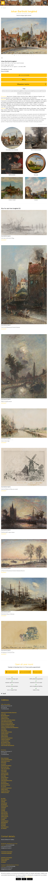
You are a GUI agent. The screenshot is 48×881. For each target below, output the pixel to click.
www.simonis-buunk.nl (6, 846)
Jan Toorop (3, 786)
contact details (37, 672)
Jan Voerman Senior (5, 785)
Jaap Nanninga (4, 822)
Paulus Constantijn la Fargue (7, 726)
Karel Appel (3, 800)
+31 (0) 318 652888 (24, 75)
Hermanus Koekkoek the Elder (8, 724)
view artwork (3, 239)
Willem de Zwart (5, 792)
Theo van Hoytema (5, 768)
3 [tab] (18, 55)
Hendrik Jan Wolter (5, 791)
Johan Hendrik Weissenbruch (7, 745)
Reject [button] (24, 879)
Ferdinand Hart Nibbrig (6, 765)
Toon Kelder (4, 771)
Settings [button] (18, 879)
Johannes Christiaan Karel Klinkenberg (9, 727)
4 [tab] (21, 55)
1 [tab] (14, 55)
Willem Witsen (4, 789)
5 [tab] (23, 55)
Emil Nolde (3, 824)
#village (28, 93)
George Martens (4, 777)
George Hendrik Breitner (6, 759)
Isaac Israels (4, 770)
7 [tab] (27, 55)
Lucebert (3, 819)
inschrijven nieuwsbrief (6, 851)
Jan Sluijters (3, 782)
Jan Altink (3, 798)
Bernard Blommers (5, 715)
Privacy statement (5, 859)
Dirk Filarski (3, 762)
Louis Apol (3, 714)
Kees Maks (3, 776)
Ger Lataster (4, 818)
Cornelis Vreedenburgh (6, 788)
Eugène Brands (4, 806)
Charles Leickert (4, 733)
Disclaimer (3, 862)
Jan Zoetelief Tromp (5, 742)
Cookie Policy (4, 860)
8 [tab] (29, 55)
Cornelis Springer (5, 741)
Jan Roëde (3, 825)
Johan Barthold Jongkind (6, 721)
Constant (3, 809)
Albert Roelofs (4, 735)
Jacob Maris (3, 729)
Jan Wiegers (4, 828)
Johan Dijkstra (4, 812)
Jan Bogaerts (4, 804)
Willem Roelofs (4, 736)
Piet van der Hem (5, 767)
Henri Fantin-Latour (5, 761)
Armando (3, 801)
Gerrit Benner (4, 803)
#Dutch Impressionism (26, 91)
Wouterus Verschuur (5, 744)
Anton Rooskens (5, 827)
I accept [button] (30, 879)
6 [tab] (25, 55)
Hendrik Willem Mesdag (6, 732)
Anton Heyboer (4, 815)
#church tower (21, 93)
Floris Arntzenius (5, 758)
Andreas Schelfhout (5, 739)
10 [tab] (33, 55)
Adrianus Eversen (5, 718)
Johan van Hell (4, 813)
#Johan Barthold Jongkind (8, 91)
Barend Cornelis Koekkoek (7, 723)
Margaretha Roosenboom (6, 738)
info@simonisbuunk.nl (11, 672)
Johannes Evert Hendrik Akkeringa (8, 712)
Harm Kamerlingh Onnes (6, 780)
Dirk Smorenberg (5, 783)
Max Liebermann (4, 774)
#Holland (43, 91)
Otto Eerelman (4, 717)
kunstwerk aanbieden (6, 853)
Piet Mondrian (4, 779)
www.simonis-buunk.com (6, 868)
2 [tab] (16, 55)
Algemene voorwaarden (6, 857)
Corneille (3, 810)
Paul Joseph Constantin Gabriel (8, 720)
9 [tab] (31, 55)
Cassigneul (3, 807)
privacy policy (28, 877)
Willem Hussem (4, 816)
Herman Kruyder (4, 773)
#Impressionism (36, 91)
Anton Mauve (4, 730)
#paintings (17, 91)
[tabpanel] (24, 36)
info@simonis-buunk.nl (6, 848)
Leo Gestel (3, 764)
